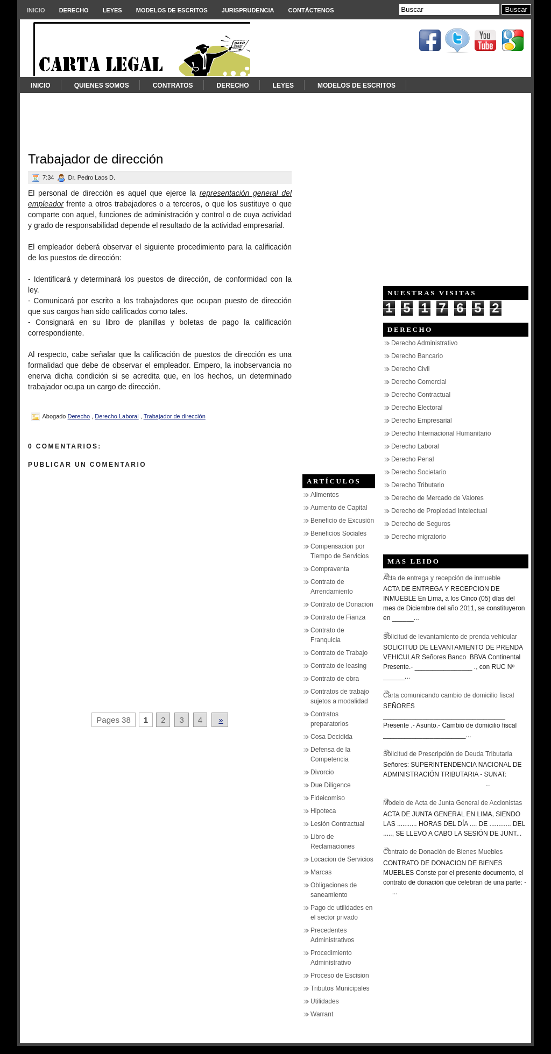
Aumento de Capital (338, 507)
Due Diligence (330, 785)
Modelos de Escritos (172, 10)
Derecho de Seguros (420, 524)
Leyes (112, 10)
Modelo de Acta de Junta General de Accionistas (452, 803)
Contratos (173, 85)
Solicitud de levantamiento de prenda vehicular (450, 636)
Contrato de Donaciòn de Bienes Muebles (443, 852)
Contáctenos (311, 10)
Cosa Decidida (331, 736)
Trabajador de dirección (95, 159)
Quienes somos (101, 85)
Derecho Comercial (419, 382)
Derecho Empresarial (421, 420)
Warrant (321, 1014)
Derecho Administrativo (424, 343)
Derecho (74, 10)
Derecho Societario (418, 472)
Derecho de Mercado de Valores (437, 498)
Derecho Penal (412, 459)
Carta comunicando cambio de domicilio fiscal (448, 695)
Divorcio (322, 772)
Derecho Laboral (116, 416)
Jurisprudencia (248, 10)
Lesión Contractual (337, 824)
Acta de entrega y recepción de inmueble (441, 578)
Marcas (320, 872)
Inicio (36, 10)
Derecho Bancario (417, 356)
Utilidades (324, 1001)
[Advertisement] (275, 117)
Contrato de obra (334, 678)
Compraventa (329, 569)
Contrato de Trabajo (339, 653)
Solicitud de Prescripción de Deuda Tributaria (447, 754)
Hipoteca (323, 811)
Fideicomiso (327, 798)
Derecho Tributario (417, 485)
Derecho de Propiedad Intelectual (439, 511)
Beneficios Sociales (338, 533)
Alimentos (324, 494)
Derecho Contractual (420, 394)
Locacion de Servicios (341, 859)
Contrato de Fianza (337, 617)
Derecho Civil (410, 369)
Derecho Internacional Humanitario (441, 433)
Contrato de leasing (338, 666)
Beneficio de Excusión (342, 520)
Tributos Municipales (340, 988)
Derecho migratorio (418, 536)
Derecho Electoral (416, 407)
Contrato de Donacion (341, 604)
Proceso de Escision (339, 975)
